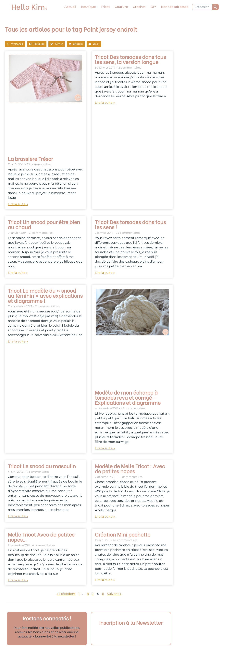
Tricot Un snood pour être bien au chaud (44, 224)
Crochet (139, 7)
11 (103, 594)
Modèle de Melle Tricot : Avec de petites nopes (130, 468)
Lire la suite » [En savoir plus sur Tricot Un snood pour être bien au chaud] (18, 273)
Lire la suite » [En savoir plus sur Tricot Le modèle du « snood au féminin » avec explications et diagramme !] (18, 341)
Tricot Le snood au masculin (42, 466)
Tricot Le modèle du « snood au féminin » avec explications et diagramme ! (45, 295)
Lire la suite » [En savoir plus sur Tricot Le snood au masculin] (18, 516)
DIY (153, 7)
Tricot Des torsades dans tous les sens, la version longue (130, 59)
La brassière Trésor (30, 158)
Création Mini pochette (122, 534)
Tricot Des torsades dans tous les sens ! (130, 224)
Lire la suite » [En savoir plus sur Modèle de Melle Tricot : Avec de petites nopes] (105, 516)
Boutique (88, 7)
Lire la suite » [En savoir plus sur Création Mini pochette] (105, 580)
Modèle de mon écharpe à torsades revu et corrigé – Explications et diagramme (128, 397)
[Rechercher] (215, 7)
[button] (15, 44)
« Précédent (66, 594)
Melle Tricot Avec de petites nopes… (41, 536)
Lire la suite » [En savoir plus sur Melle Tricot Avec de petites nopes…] (18, 580)
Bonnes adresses (174, 7)
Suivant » (114, 594)
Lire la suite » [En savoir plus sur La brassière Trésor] (18, 204)
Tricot (105, 7)
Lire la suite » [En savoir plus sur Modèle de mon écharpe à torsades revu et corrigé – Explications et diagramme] (105, 448)
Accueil (70, 7)
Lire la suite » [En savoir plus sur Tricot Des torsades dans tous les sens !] (105, 273)
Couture (121, 7)
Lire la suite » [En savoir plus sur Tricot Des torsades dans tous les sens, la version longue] (105, 102)
